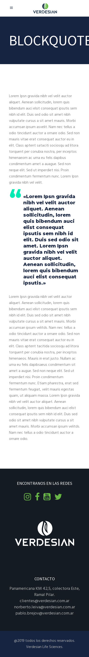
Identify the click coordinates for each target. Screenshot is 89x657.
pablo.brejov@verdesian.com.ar (44, 613)
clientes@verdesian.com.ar (44, 601)
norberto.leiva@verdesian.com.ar (44, 607)
